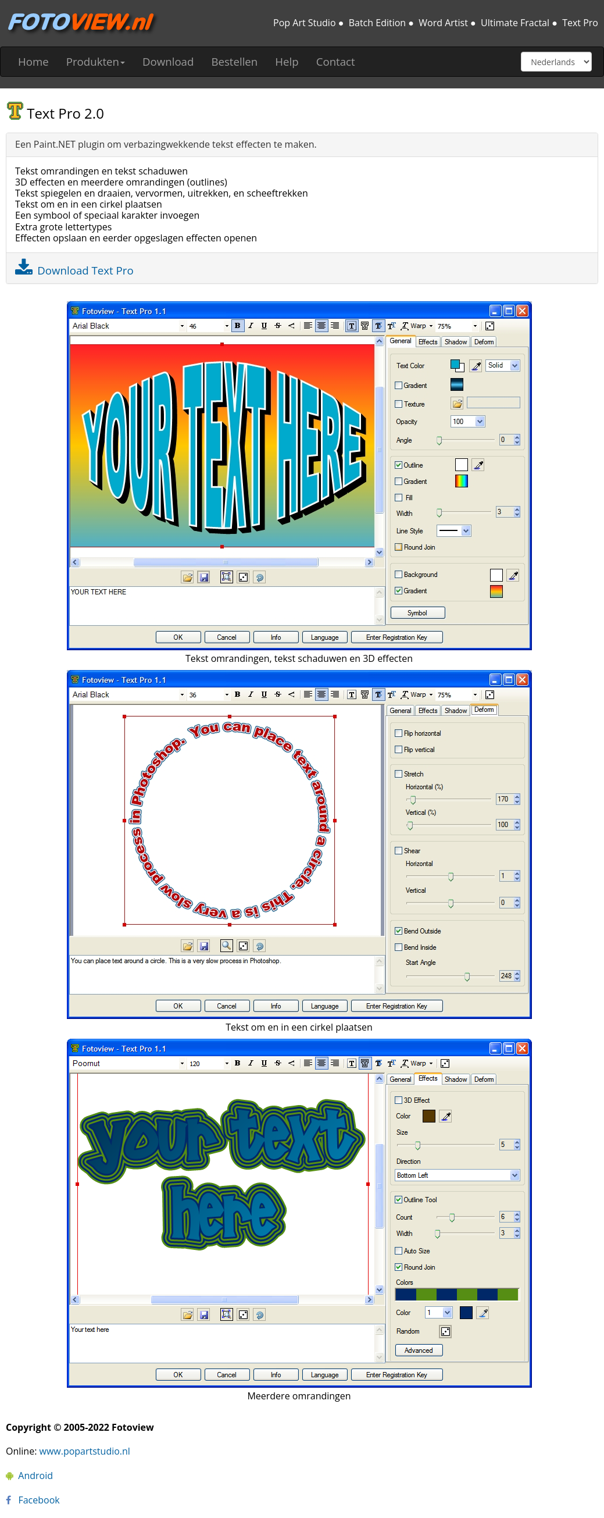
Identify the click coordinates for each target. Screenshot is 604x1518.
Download (168, 61)
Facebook (33, 1500)
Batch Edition (377, 22)
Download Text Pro (85, 270)
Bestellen (234, 61)
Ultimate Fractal (515, 22)
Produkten (95, 61)
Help (286, 61)
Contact (335, 61)
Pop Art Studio (304, 22)
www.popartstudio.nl (85, 1451)
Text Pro (580, 22)
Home (33, 61)
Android (29, 1475)
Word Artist (443, 22)
